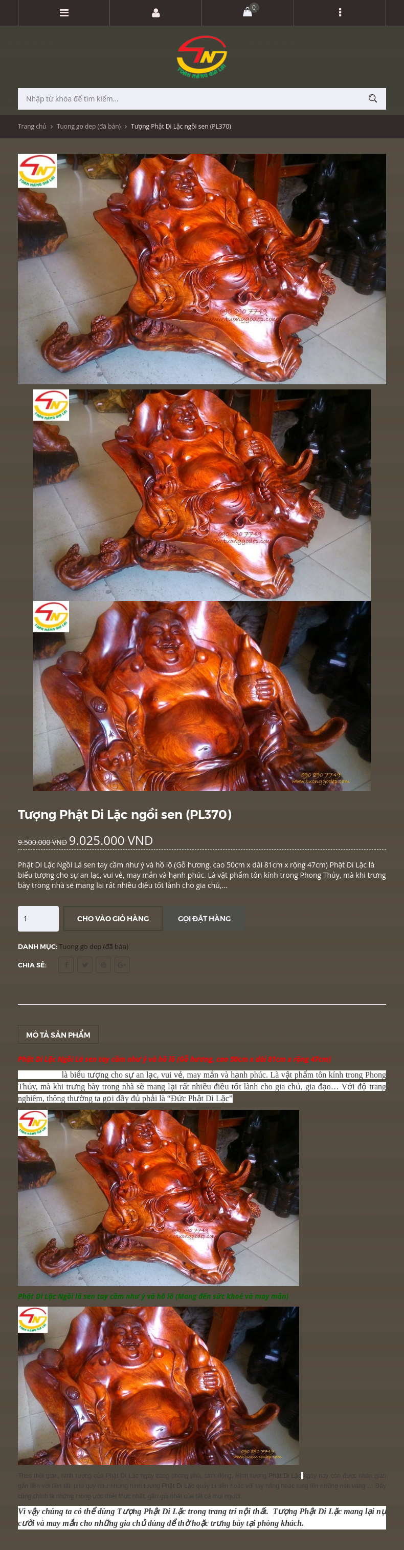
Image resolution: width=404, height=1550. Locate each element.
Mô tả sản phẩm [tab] (58, 1034)
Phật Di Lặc (38, 1074)
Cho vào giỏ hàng (113, 918)
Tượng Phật (295, 1511)
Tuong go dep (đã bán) (89, 126)
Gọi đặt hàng (204, 918)
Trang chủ (32, 126)
